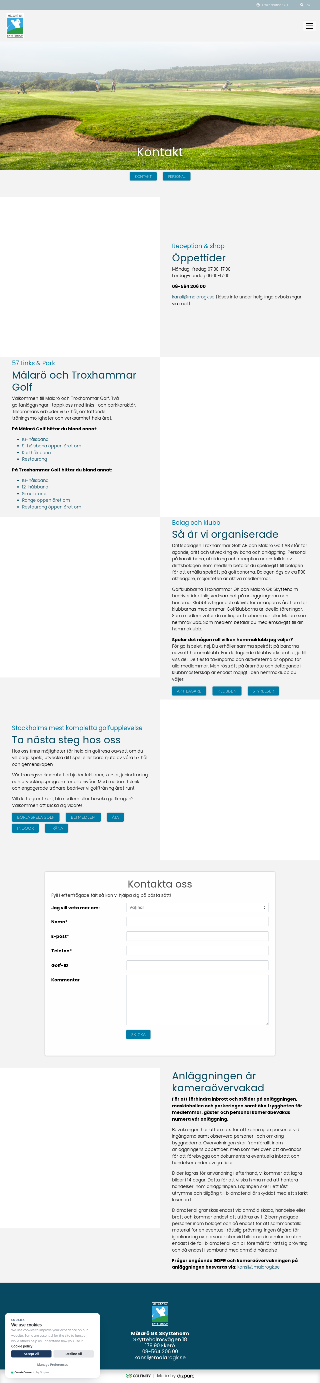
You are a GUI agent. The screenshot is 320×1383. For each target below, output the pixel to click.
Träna (56, 828)
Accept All (31, 1353)
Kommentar (65, 980)
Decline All (74, 1353)
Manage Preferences (52, 1364)
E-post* (60, 936)
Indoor (25, 828)
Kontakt (143, 176)
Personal (177, 176)
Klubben (227, 691)
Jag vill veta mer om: (75, 908)
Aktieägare (189, 691)
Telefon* (61, 951)
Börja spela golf (35, 817)
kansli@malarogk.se (193, 297)
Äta (115, 817)
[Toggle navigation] (309, 25)
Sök (305, 5)
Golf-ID (59, 965)
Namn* (59, 922)
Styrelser (263, 691)
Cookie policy (21, 1346)
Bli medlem (83, 817)
